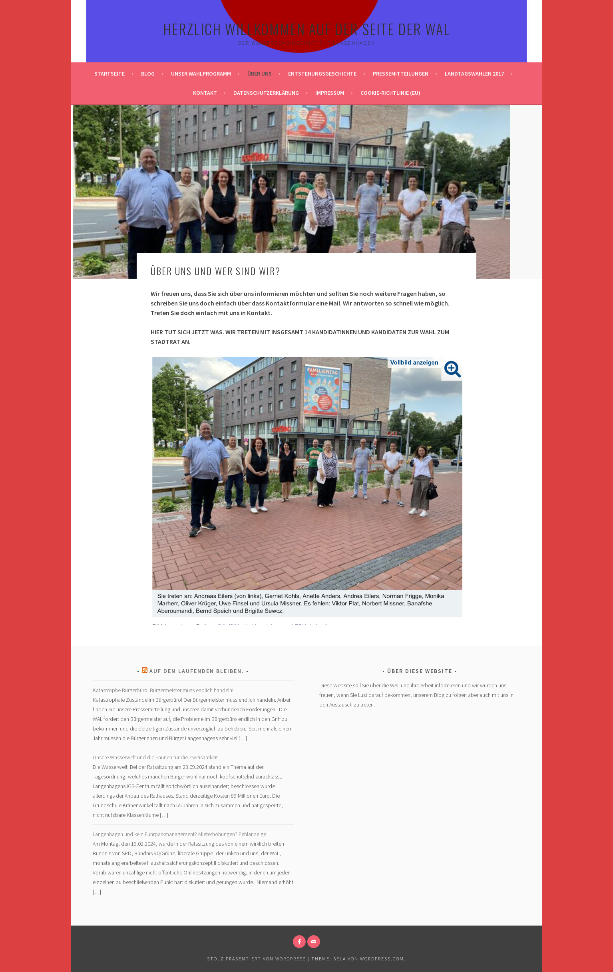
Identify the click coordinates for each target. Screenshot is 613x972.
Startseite (109, 73)
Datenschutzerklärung (266, 92)
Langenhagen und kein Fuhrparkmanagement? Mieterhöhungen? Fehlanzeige (179, 834)
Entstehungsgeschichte (322, 73)
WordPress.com (382, 959)
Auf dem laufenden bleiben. (196, 671)
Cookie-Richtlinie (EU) (390, 92)
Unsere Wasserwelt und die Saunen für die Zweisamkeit (155, 757)
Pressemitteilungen (400, 73)
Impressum (329, 92)
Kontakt (205, 92)
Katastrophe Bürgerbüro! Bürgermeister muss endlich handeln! (163, 690)
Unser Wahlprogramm (201, 73)
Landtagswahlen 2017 (474, 73)
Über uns (259, 73)
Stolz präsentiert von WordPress (256, 959)
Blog (148, 73)
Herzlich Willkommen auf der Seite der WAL (306, 28)
